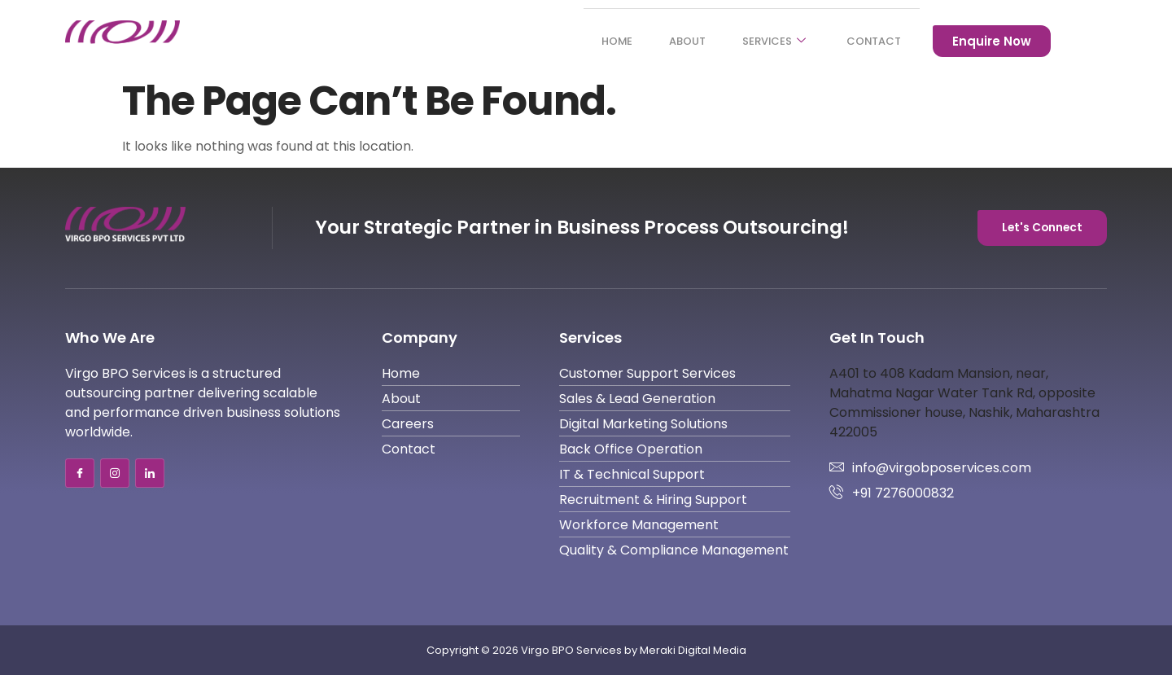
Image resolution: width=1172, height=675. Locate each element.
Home (590, 41)
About (668, 41)
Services (762, 41)
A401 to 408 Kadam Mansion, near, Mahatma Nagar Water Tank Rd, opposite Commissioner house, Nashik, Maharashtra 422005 (964, 402)
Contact (870, 41)
